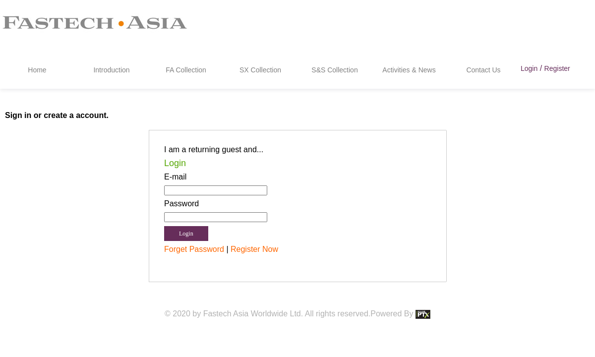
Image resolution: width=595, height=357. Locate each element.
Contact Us (483, 70)
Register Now (254, 249)
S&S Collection (334, 70)
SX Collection (260, 70)
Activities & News (408, 70)
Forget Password (194, 249)
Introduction (111, 70)
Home (37, 70)
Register (557, 68)
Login (529, 68)
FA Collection (186, 70)
